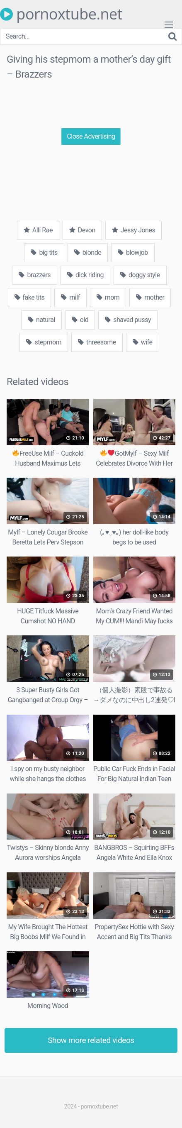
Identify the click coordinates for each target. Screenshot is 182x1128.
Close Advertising (91, 136)
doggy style (140, 275)
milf (70, 297)
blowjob (133, 252)
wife (143, 342)
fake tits (30, 297)
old (80, 320)
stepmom (43, 342)
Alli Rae (38, 230)
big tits (44, 252)
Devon (82, 230)
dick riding (85, 275)
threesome (97, 342)
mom (108, 297)
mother (150, 297)
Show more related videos (91, 1040)
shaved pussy (128, 320)
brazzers (35, 275)
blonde (87, 252)
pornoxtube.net (61, 14)
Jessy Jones (133, 230)
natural (41, 320)
